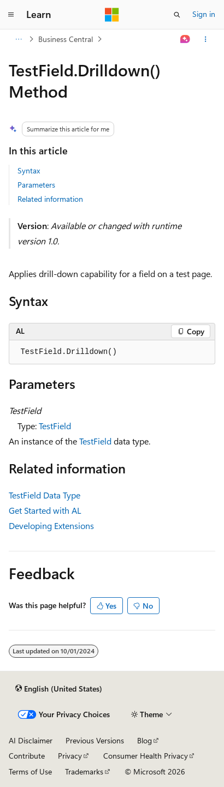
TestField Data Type (44, 495)
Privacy (70, 755)
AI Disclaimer (30, 740)
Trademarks (84, 771)
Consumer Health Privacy (145, 755)
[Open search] (177, 15)
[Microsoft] (112, 15)
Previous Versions (95, 740)
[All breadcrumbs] (18, 39)
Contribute (27, 755)
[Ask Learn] (185, 39)
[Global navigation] (11, 15)
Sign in (203, 14)
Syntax (28, 170)
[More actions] (205, 39)
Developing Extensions (51, 525)
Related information (50, 199)
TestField (55, 425)
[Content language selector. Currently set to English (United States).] (59, 689)
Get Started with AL (45, 510)
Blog (144, 740)
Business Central (65, 39)
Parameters (36, 184)
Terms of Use (30, 771)
